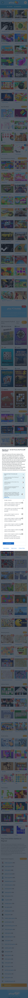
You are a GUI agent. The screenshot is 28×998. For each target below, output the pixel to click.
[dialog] (14, 499)
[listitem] (14, 474)
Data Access (14, 548)
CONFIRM (8, 543)
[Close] (25, 450)
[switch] (23, 477)
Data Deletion (6, 548)
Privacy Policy (22, 548)
